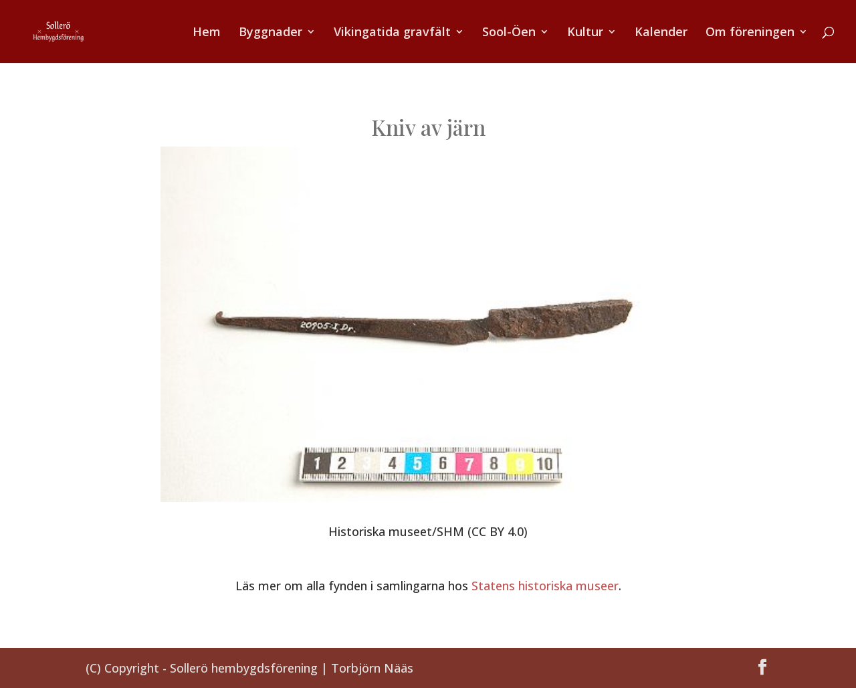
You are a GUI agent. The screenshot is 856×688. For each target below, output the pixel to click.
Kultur (585, 33)
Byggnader (270, 33)
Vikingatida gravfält (392, 33)
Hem (207, 33)
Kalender (661, 33)
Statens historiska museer (545, 586)
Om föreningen (750, 33)
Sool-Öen (509, 33)
